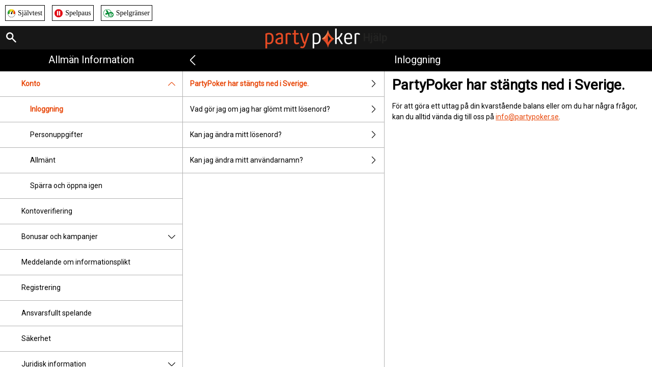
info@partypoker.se (527, 117)
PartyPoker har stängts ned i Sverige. (287, 83)
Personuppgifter (56, 134)
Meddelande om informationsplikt (75, 262)
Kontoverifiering (46, 211)
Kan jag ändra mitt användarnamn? (287, 160)
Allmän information (91, 60)
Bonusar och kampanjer (101, 236)
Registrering (41, 287)
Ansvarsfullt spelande (56, 313)
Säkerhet (36, 338)
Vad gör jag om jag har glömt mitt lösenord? (287, 109)
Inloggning (46, 109)
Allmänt (43, 160)
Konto (101, 83)
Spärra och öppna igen (66, 185)
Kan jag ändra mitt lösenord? (287, 134)
